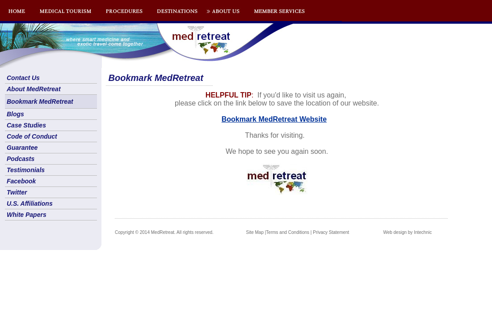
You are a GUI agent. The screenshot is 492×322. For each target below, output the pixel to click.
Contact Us (23, 77)
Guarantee (22, 147)
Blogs (15, 114)
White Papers (26, 214)
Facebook (21, 181)
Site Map (255, 232)
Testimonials (26, 170)
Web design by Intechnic (407, 232)
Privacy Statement (331, 232)
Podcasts (20, 158)
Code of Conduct (32, 136)
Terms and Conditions (287, 232)
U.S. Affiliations (30, 203)
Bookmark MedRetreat (40, 101)
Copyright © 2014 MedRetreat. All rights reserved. (164, 232)
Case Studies (26, 125)
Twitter (17, 192)
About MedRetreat (34, 89)
